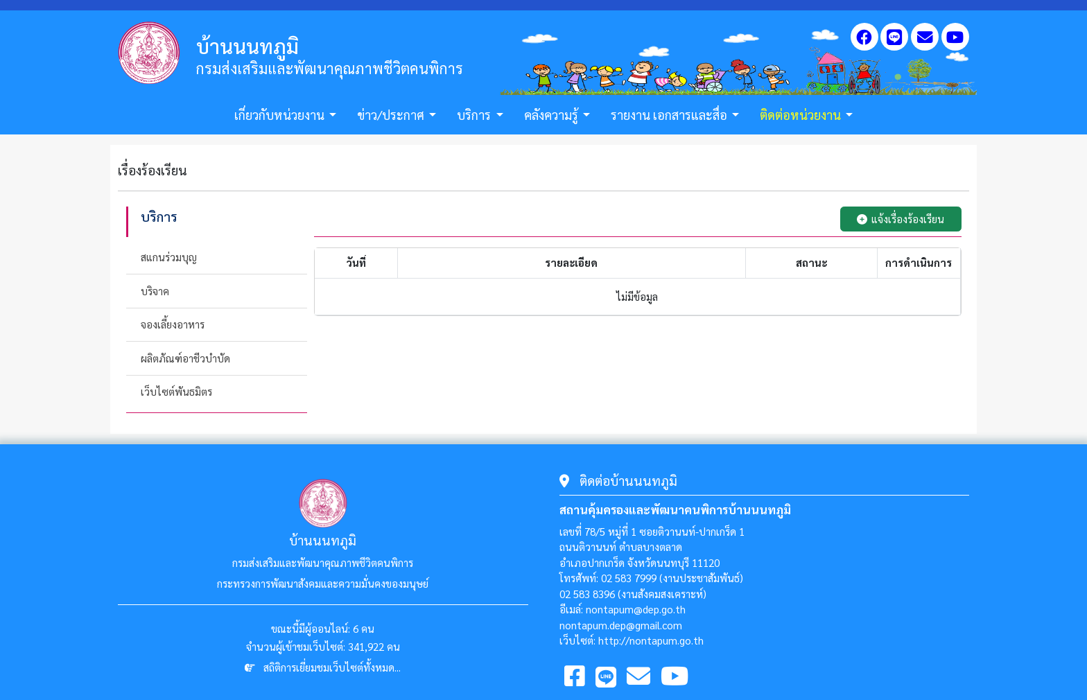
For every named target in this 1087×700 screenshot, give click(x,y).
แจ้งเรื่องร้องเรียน (900, 218)
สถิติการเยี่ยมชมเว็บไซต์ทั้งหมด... (332, 667)
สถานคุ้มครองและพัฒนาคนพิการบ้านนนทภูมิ (675, 509)
